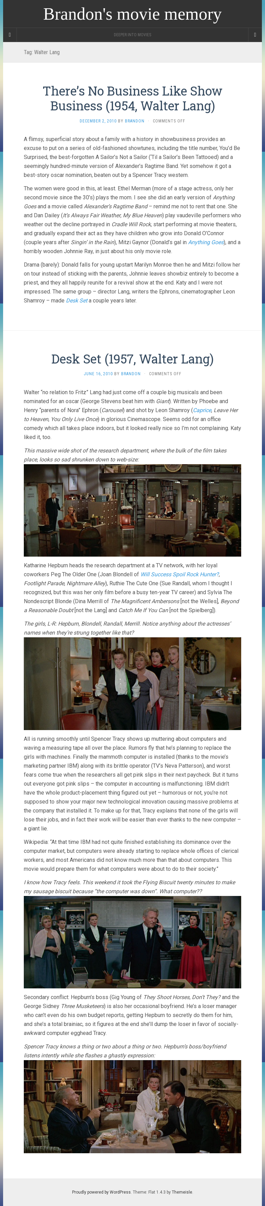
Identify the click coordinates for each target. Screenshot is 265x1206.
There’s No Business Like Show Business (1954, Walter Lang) (132, 98)
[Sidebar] (10, 35)
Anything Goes (206, 242)
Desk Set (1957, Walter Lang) (132, 358)
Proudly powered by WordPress (101, 1192)
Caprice (202, 410)
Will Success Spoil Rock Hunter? (179, 574)
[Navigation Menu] (255, 35)
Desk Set (76, 300)
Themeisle (182, 1192)
